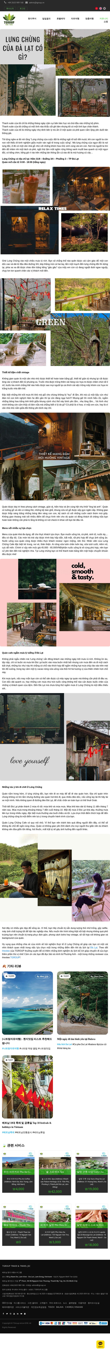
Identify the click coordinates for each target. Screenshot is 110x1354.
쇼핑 (106, 21)
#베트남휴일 (38, 1133)
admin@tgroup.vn (36, 3)
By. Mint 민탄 (42, 976)
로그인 (22, 8)
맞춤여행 (89, 18)
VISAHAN (94, 1310)
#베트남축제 (8, 1133)
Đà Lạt (93, 947)
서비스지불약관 (25, 1310)
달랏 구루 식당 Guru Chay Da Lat (91, 1173)
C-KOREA (85, 1310)
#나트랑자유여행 (10, 1049)
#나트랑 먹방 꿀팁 (28, 1049)
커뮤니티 (104, 18)
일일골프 (46, 18)
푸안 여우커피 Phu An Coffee (18, 1173)
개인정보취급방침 (45, 1310)
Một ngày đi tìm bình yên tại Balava (77, 1039)
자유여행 (75, 18)
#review (6, 951)
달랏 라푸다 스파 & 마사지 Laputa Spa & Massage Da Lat (91, 1226)
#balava (92, 1044)
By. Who (44, 1061)
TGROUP (15, 957)
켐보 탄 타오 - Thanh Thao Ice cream (18, 1226)
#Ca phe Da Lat (80, 1044)
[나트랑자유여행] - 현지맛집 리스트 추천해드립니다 (27, 1041)
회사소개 (10, 8)
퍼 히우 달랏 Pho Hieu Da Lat (55, 1226)
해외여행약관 (8, 1310)
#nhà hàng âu (64, 1048)
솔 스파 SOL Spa (55, 1173)
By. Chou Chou (97, 976)
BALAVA (72, 1310)
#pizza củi (101, 1044)
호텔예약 (61, 18)
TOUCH (60, 1310)
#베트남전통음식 (23, 1133)
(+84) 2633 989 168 (17, 1286)
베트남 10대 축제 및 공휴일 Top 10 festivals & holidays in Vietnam (27, 1126)
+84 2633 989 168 (15, 3)
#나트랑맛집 (44, 1049)
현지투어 (32, 18)
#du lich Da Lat (64, 1044)
